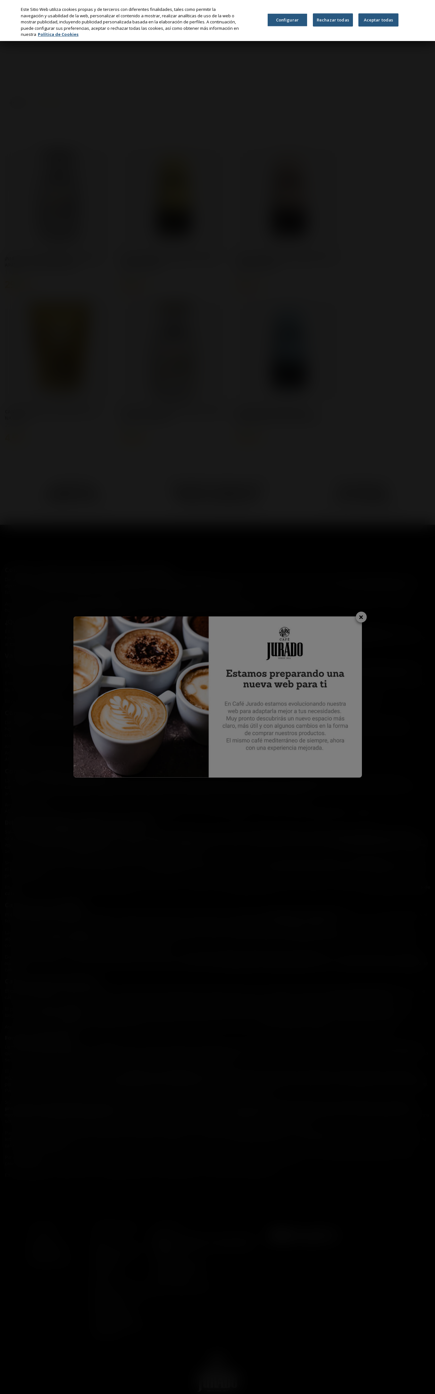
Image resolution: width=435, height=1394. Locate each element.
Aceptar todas (378, 19)
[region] (217, 20)
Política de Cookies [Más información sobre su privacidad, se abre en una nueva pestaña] (58, 34)
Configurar (287, 19)
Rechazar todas (333, 19)
